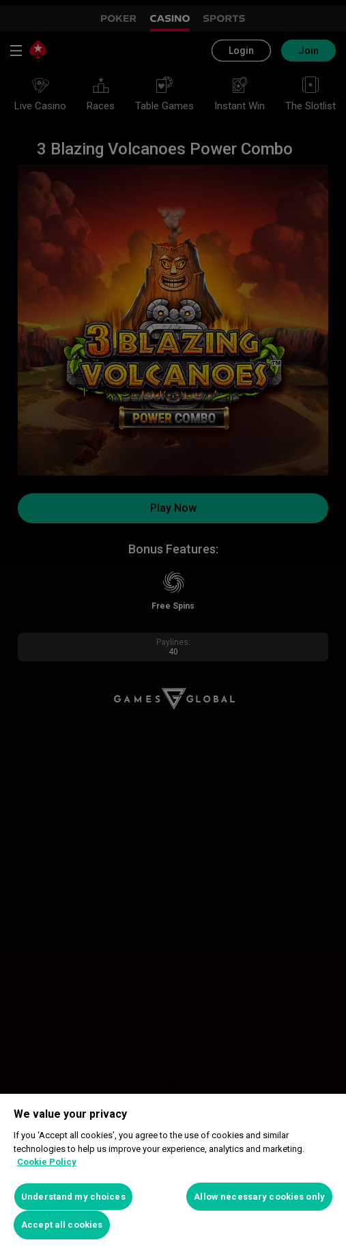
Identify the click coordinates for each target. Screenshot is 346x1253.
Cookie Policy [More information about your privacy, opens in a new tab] (46, 1162)
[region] (173, 1173)
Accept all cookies (61, 1225)
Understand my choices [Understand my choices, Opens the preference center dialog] (73, 1197)
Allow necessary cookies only (259, 1197)
